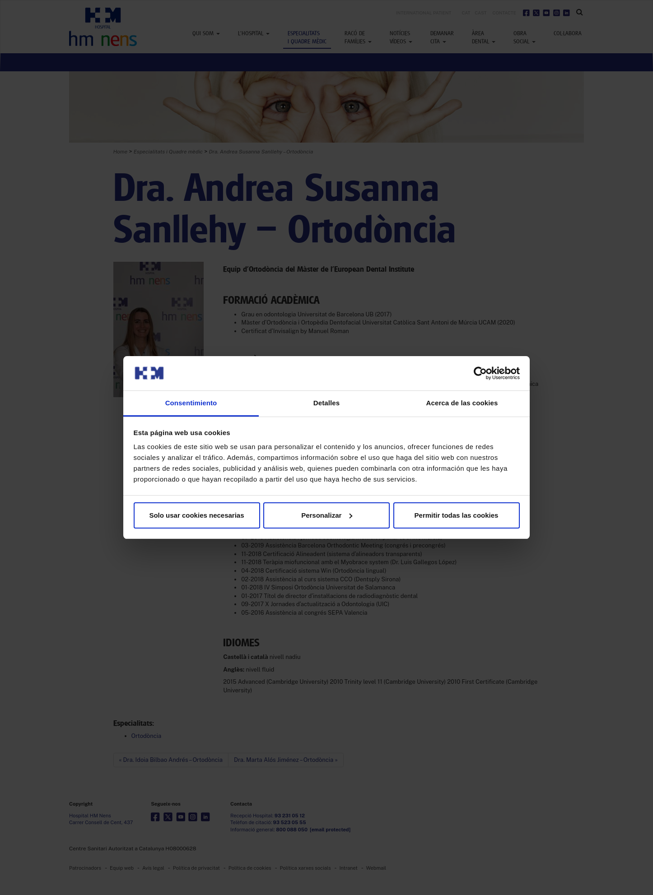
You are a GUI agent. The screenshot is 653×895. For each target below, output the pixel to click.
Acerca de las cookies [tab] (462, 403)
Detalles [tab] (326, 403)
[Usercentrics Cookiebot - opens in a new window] (480, 373)
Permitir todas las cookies (457, 515)
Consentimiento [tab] (191, 403)
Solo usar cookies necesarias (196, 515)
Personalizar (326, 515)
